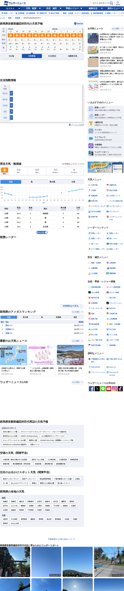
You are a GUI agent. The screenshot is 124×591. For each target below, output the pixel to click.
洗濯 (5, 117)
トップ (2, 18)
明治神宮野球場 (45, 479)
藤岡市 (63, 501)
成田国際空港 (60, 464)
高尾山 (34, 483)
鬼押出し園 (33, 440)
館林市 (47, 501)
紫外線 (5, 99)
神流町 (47, 506)
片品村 (67, 519)
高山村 (49, 519)
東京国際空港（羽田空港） (22, 464)
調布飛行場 (49, 464)
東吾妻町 (58, 519)
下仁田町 (56, 506)
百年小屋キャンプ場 (10, 432)
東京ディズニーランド (11, 479)
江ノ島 (5, 483)
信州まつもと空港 (38, 460)
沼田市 (5, 519)
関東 (10, 18)
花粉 (5, 111)
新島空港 (6, 464)
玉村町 (5, 510)
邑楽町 (47, 510)
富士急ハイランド (64, 483)
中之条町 (14, 519)
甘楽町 (73, 506)
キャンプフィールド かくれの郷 (14, 440)
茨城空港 (38, 464)
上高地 (77, 479)
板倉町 (13, 510)
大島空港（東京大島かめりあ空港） (15, 460)
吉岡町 (31, 506)
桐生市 (21, 501)
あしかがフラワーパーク (19, 483)
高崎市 (13, 501)
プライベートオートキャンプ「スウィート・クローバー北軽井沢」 (44, 432)
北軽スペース (35, 444)
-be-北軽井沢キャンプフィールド (53, 436)
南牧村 (65, 506)
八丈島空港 (51, 460)
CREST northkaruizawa (29, 436)
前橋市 (5, 501)
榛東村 (23, 506)
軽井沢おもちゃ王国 (10, 436)
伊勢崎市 (30, 501)
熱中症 (5, 93)
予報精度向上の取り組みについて (61, 539)
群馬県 (17, 18)
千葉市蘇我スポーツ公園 (62, 479)
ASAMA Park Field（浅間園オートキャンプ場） (57, 440)
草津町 (41, 519)
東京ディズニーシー (29, 479)
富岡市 (72, 501)
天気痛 (5, 105)
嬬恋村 (33, 519)
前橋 (7, 333)
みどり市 (14, 506)
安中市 (5, 506)
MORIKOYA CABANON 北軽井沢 (15, 444)
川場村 (75, 519)
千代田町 (30, 510)
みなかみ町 (15, 523)
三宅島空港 (63, 460)
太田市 (39, 501)
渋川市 (55, 501)
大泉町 (39, 510)
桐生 (7, 325)
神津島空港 (74, 460)
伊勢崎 (8, 329)
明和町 (21, 510)
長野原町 (24, 519)
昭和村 (5, 523)
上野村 (39, 506)
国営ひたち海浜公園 (47, 483)
